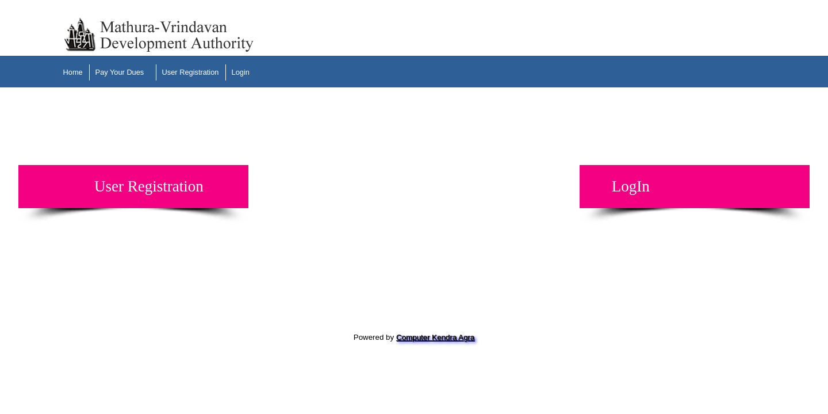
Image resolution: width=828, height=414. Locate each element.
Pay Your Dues (119, 72)
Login (241, 72)
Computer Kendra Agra (435, 337)
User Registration (190, 72)
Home (73, 72)
